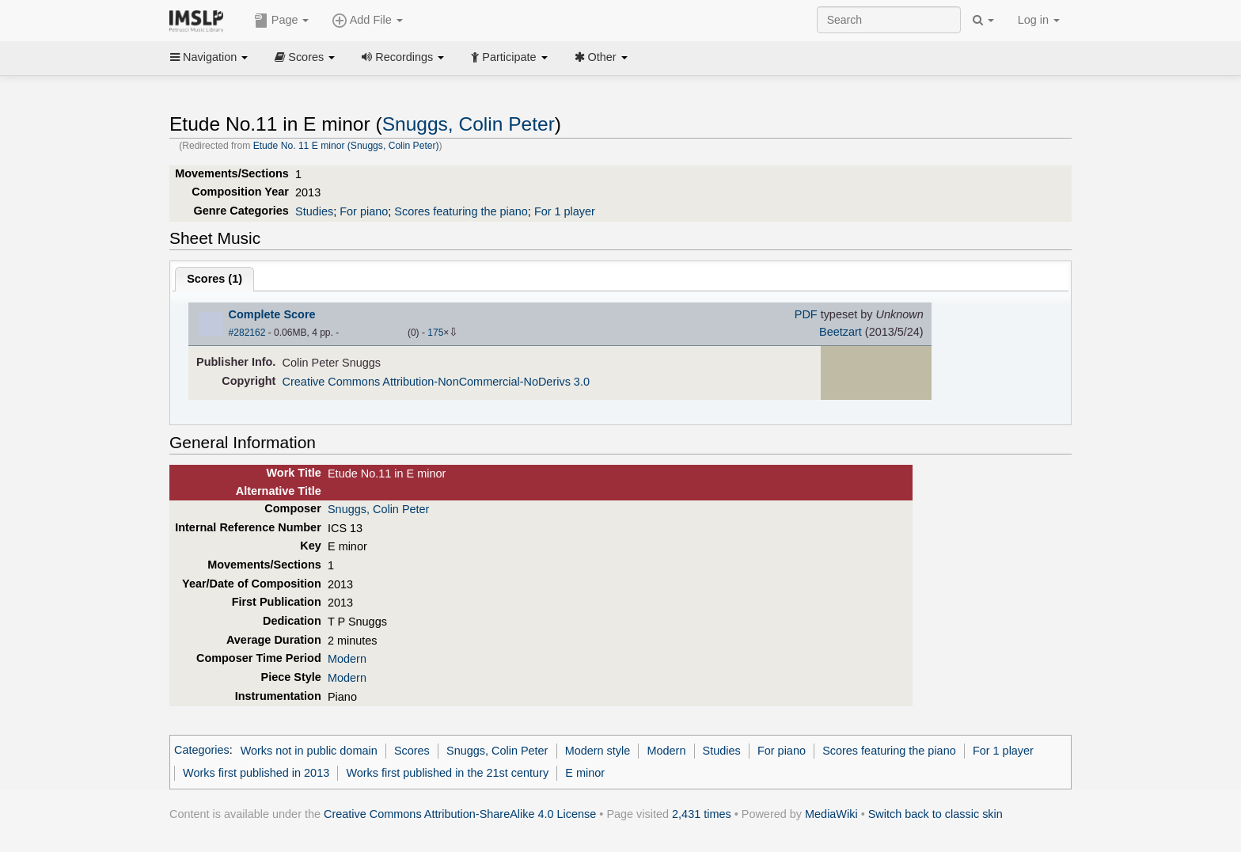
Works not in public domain (309, 750)
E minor (585, 772)
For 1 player (564, 211)
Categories (202, 750)
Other (601, 57)
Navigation (209, 57)
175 (435, 332)
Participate (509, 57)
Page (281, 20)
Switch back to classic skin (935, 814)
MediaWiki (831, 814)
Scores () (214, 278)
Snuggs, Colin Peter (468, 124)
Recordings (403, 57)
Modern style (598, 750)
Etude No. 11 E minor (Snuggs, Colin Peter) (346, 145)
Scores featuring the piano (461, 211)
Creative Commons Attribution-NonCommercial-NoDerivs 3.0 (436, 381)
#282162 (247, 332)
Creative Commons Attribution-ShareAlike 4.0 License (460, 814)
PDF (806, 314)
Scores (305, 57)
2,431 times (701, 814)
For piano (364, 211)
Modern (347, 658)
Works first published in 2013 (256, 772)
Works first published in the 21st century (447, 772)
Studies (314, 211)
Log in (1039, 19)
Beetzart (840, 331)
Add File (367, 20)
